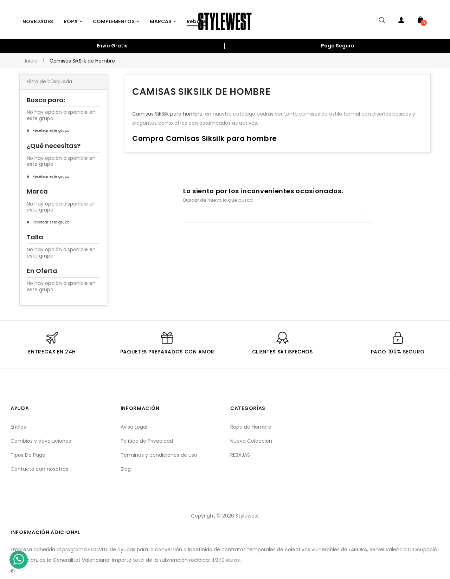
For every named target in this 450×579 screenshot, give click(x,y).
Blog (126, 465)
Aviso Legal (134, 423)
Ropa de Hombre (250, 423)
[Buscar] (277, 212)
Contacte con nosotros (39, 465)
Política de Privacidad (147, 437)
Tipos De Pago (28, 451)
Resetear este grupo (50, 126)
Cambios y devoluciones (41, 437)
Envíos (18, 423)
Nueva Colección (251, 437)
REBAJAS (240, 451)
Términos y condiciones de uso (159, 451)
